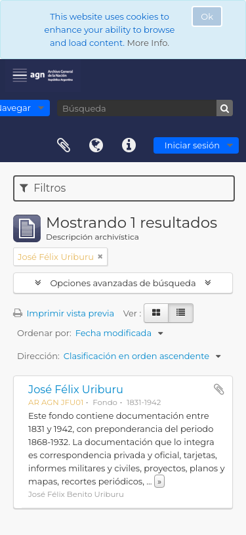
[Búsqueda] (145, 108)
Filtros (43, 188)
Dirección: (38, 356)
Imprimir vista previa (63, 313)
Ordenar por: (44, 333)
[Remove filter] (100, 256)
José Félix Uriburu (75, 389)
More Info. (148, 42)
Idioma (96, 145)
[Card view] (156, 313)
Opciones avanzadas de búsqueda (123, 283)
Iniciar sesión (192, 145)
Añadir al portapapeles (219, 389)
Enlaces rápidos (129, 145)
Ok (207, 16)
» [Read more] (159, 481)
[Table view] (181, 313)
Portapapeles (63, 145)
